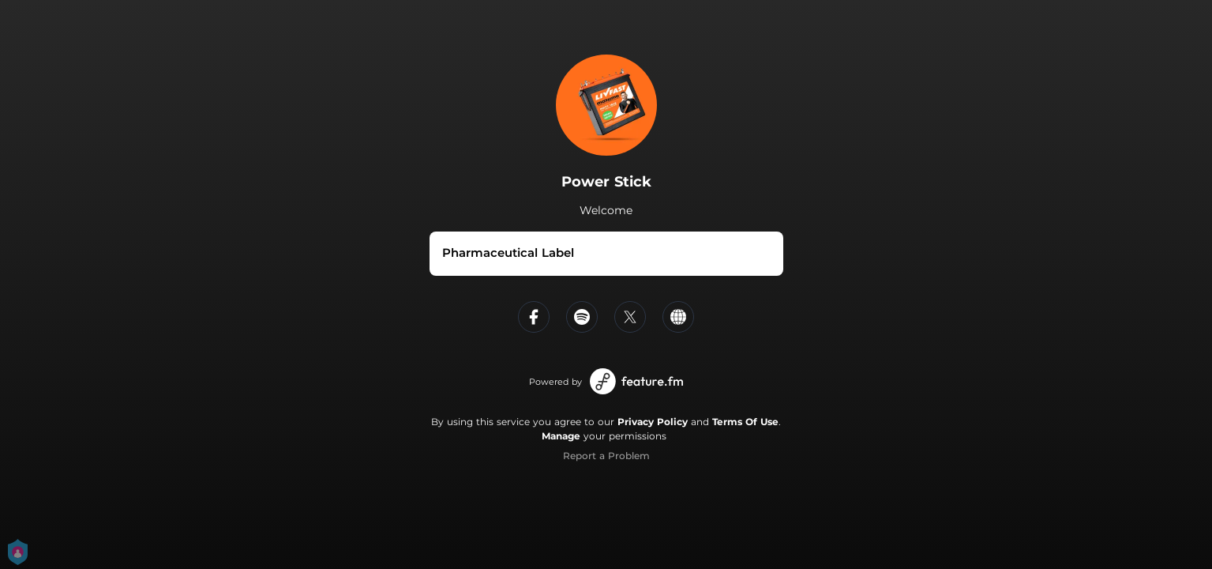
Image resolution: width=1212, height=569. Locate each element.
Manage (561, 436)
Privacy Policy (652, 422)
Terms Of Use (745, 422)
